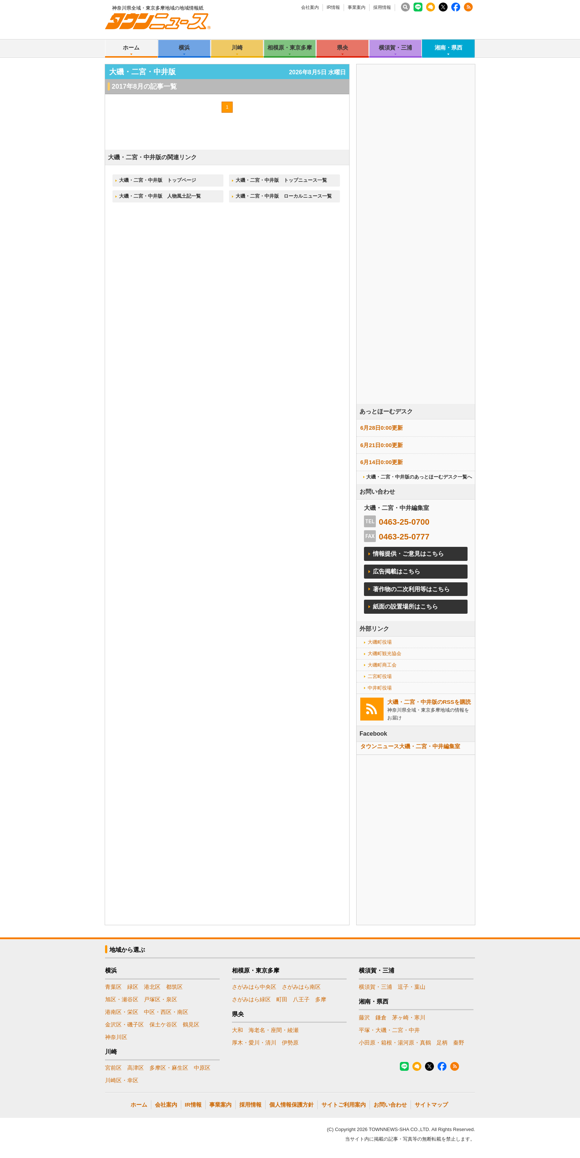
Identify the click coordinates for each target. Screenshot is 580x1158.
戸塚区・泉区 (160, 999)
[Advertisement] (415, 254)
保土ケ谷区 (163, 1024)
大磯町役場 (380, 642)
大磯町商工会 (382, 665)
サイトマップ (431, 1104)
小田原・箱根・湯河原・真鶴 (395, 1042)
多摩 (320, 999)
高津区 (135, 1068)
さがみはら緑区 (251, 999)
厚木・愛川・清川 (254, 1042)
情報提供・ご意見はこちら (408, 554)
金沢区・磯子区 (124, 1024)
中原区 (202, 1068)
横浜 (184, 47)
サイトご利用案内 (343, 1104)
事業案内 (356, 7)
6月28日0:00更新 (381, 428)
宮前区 (113, 1068)
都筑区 (174, 987)
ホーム (131, 47)
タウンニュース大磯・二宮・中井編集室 (410, 746)
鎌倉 (381, 1017)
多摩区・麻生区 (168, 1068)
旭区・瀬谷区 (121, 999)
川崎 (237, 47)
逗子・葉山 (411, 987)
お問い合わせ (390, 1104)
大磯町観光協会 (384, 653)
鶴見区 (191, 1024)
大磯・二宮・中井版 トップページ (157, 180)
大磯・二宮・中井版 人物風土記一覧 (160, 196)
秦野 (458, 1042)
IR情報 (333, 7)
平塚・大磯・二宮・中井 (389, 1030)
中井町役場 (380, 688)
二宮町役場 (380, 676)
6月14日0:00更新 (381, 462)
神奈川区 (116, 1037)
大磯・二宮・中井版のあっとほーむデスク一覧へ (419, 477)
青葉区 (113, 987)
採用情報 (382, 7)
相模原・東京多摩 (289, 47)
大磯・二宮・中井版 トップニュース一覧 (281, 180)
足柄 (442, 1042)
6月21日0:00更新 (381, 445)
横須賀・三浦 (395, 47)
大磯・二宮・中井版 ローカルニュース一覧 (284, 196)
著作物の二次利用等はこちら (411, 589)
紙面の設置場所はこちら (405, 606)
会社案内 (310, 7)
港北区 (152, 987)
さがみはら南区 (301, 987)
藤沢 (364, 1017)
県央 (342, 47)
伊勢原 (290, 1042)
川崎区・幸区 (121, 1080)
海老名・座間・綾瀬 (274, 1030)
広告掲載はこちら (396, 571)
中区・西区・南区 (166, 1012)
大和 (237, 1030)
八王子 (301, 999)
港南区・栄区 (121, 1012)
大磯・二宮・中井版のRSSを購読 (429, 702)
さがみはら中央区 (254, 987)
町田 (281, 999)
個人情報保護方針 (291, 1104)
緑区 (132, 987)
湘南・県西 (448, 47)
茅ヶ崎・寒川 (408, 1017)
